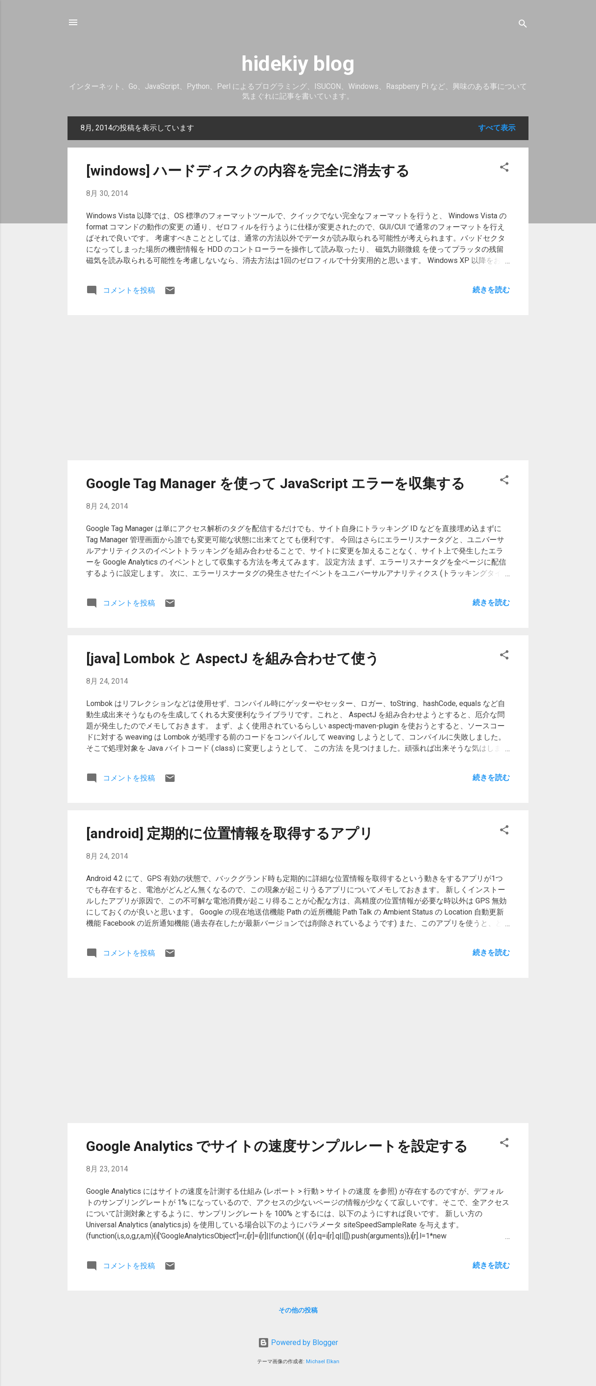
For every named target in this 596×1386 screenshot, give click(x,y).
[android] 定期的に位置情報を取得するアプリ (229, 833)
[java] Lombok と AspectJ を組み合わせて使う (232, 658)
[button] (504, 168)
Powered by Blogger (298, 1342)
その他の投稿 (298, 1310)
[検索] (522, 25)
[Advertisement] (298, 388)
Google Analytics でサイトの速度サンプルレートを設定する (277, 1146)
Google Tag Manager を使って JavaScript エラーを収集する (275, 483)
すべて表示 (496, 127)
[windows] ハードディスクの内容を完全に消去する (248, 170)
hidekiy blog (298, 63)
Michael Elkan (322, 1362)
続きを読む (491, 289)
